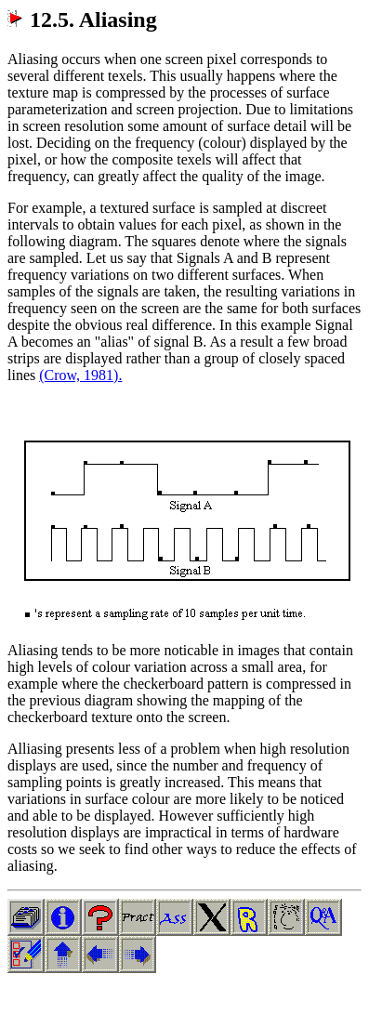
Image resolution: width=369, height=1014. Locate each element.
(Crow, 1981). (80, 375)
